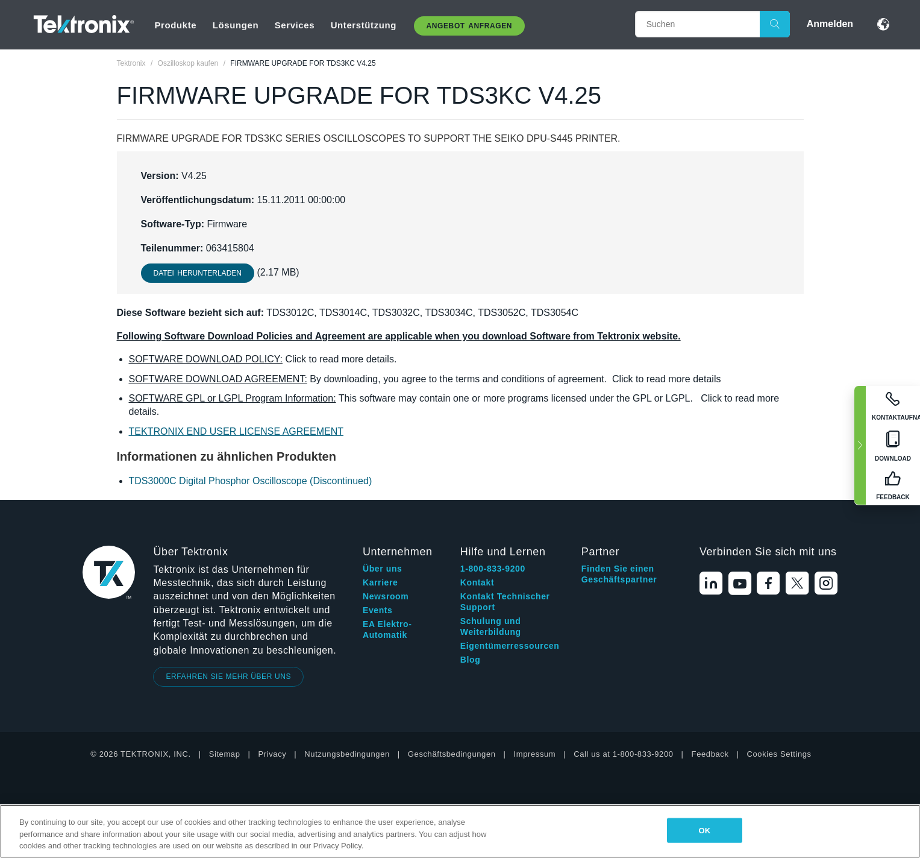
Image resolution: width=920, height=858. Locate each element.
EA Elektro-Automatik (387, 629)
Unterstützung (363, 25)
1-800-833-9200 (492, 568)
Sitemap (224, 754)
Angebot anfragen (470, 26)
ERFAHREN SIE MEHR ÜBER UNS (228, 676)
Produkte (175, 25)
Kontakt (477, 582)
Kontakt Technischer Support (505, 601)
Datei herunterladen (198, 273)
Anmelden (830, 24)
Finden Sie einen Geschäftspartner (619, 574)
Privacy (272, 754)
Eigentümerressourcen (510, 646)
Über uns (382, 568)
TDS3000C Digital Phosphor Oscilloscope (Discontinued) (250, 481)
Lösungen (235, 25)
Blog (470, 659)
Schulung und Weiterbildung (490, 626)
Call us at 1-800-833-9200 (623, 754)
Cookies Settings (779, 754)
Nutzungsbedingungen (347, 754)
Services (295, 25)
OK (704, 829)
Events (378, 610)
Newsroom (385, 596)
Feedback (710, 754)
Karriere (380, 582)
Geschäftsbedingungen (452, 754)
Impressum (535, 754)
